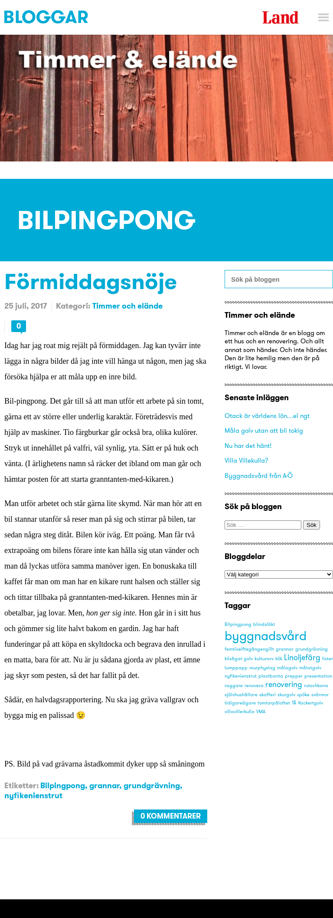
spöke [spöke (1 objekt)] (303, 695)
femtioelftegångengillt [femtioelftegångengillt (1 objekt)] (249, 649)
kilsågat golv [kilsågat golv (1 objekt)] (239, 658)
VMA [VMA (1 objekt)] (260, 711)
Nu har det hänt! (248, 445)
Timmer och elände (127, 306)
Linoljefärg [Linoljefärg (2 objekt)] (302, 657)
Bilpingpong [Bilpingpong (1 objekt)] (238, 624)
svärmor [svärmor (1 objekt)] (320, 695)
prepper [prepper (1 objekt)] (294, 676)
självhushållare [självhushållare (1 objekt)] (241, 695)
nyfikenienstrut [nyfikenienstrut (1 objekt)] (241, 676)
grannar (104, 785)
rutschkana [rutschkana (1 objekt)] (316, 685)
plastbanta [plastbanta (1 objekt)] (270, 676)
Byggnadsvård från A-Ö (259, 475)
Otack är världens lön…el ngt (267, 415)
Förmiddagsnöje (90, 281)
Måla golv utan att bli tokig (264, 430)
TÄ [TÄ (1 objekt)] (294, 703)
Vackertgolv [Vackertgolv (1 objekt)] (310, 703)
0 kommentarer (170, 816)
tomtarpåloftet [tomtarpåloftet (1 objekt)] (274, 703)
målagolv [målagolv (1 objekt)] (287, 668)
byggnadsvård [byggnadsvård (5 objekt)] (266, 636)
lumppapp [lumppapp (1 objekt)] (236, 668)
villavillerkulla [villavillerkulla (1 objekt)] (240, 711)
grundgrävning (152, 785)
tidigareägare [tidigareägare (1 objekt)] (240, 703)
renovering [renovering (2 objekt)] (283, 684)
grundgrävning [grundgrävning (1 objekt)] (311, 649)
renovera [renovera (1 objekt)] (254, 685)
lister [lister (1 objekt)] (327, 658)
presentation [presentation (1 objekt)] (318, 676)
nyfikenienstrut (33, 795)
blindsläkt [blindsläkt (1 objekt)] (264, 624)
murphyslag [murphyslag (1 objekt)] (262, 668)
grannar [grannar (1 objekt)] (285, 649)
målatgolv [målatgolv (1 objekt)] (310, 668)
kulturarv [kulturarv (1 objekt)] (264, 658)
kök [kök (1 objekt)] (278, 658)
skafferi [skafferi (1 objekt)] (267, 695)
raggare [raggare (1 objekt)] (234, 685)
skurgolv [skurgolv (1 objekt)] (286, 695)
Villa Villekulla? (246, 460)
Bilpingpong (62, 785)
